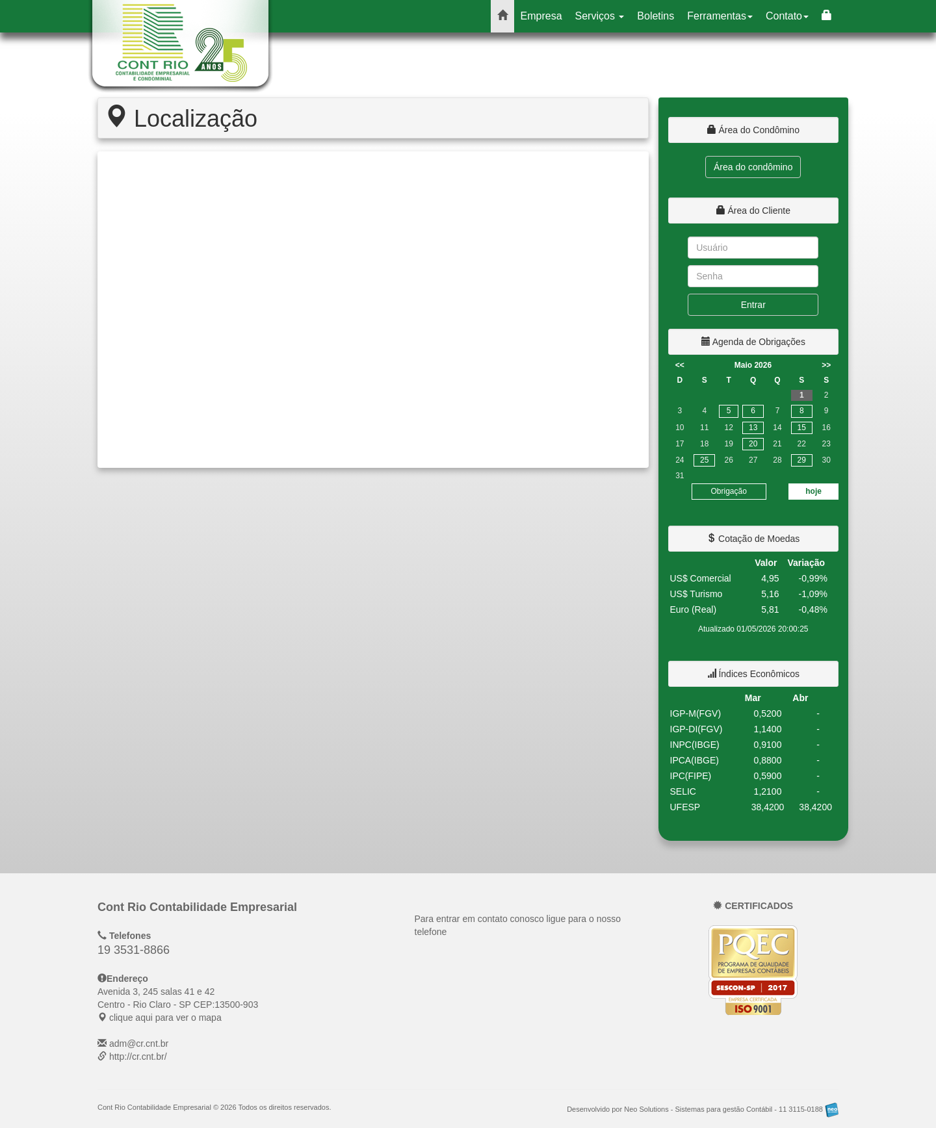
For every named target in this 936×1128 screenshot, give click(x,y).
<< (679, 365)
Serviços (600, 15)
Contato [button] (787, 15)
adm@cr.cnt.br (138, 1043)
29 (802, 460)
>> (826, 365)
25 (704, 460)
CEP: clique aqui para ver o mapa (178, 1004)
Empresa (541, 15)
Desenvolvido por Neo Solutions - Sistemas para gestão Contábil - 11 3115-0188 (702, 1109)
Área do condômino (753, 167)
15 (802, 427)
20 (753, 443)
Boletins (655, 15)
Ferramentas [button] (720, 15)
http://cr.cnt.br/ (138, 1056)
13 (753, 427)
